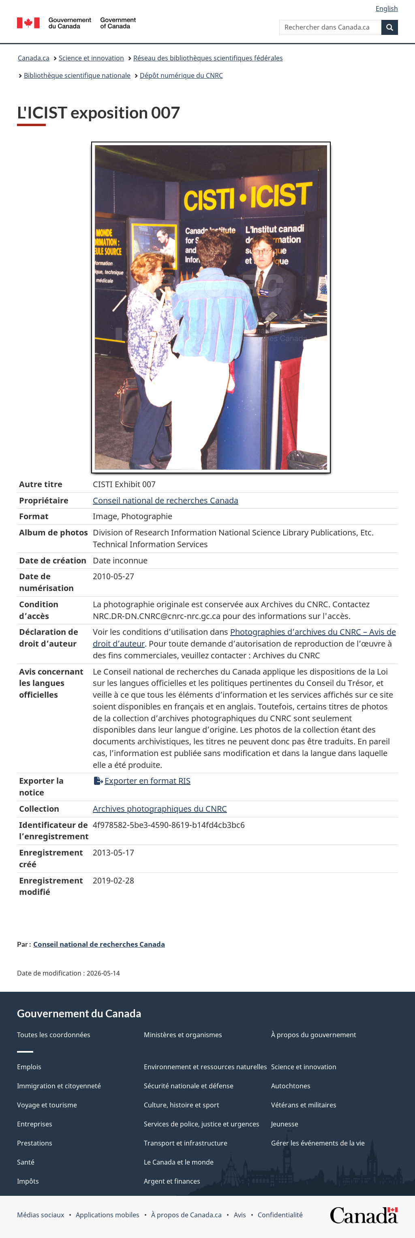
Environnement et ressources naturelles (205, 1066)
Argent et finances (172, 1181)
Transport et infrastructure (185, 1143)
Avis (240, 1214)
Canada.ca (33, 58)
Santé (25, 1162)
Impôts (28, 1181)
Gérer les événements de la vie (318, 1143)
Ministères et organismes (183, 1034)
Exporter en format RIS (142, 780)
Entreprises (34, 1124)
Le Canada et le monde (179, 1162)
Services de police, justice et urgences (201, 1124)
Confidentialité (280, 1214)
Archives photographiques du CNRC (160, 808)
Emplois (29, 1066)
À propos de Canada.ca (186, 1214)
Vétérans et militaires (303, 1104)
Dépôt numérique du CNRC (181, 75)
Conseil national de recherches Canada (99, 944)
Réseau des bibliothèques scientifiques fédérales (208, 58)
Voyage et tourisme (47, 1104)
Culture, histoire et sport (181, 1104)
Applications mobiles (107, 1214)
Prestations (34, 1143)
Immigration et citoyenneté (59, 1085)
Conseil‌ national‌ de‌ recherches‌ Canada (165, 500)
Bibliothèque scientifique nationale (77, 75)
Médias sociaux (40, 1214)
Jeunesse (284, 1124)
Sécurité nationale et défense (188, 1085)
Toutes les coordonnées (53, 1034)
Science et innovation (91, 58)
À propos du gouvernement (313, 1034)
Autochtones (290, 1085)
